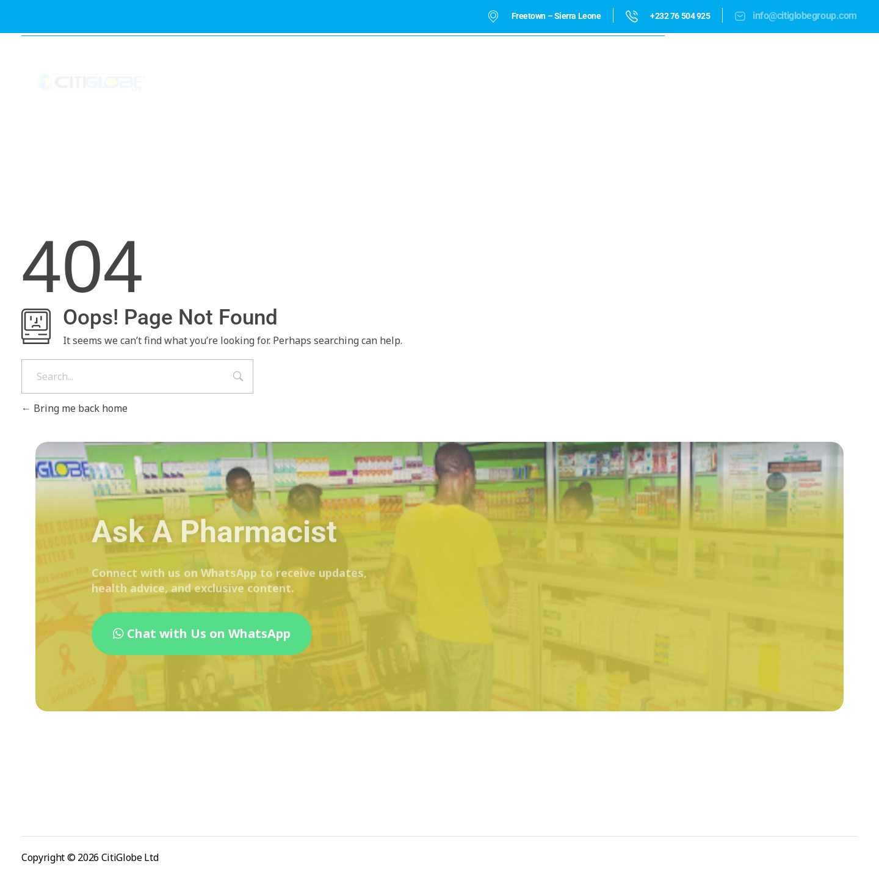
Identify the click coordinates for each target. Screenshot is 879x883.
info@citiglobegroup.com (805, 15)
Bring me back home (74, 408)
